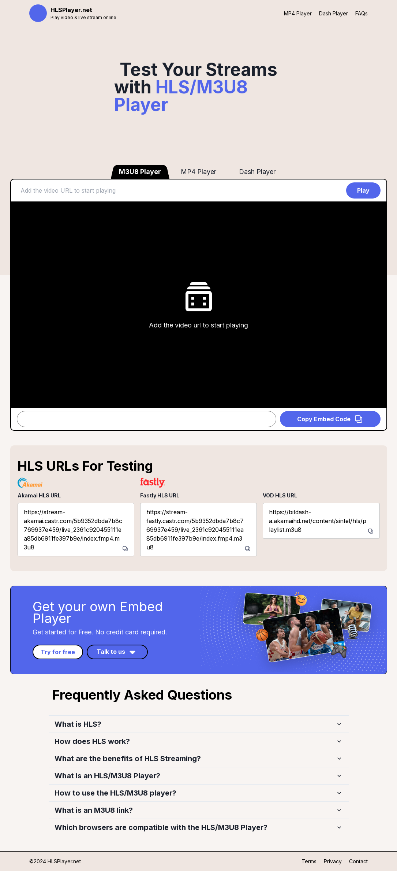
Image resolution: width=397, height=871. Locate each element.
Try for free (58, 652)
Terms (309, 861)
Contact (358, 861)
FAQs (361, 13)
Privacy (333, 861)
